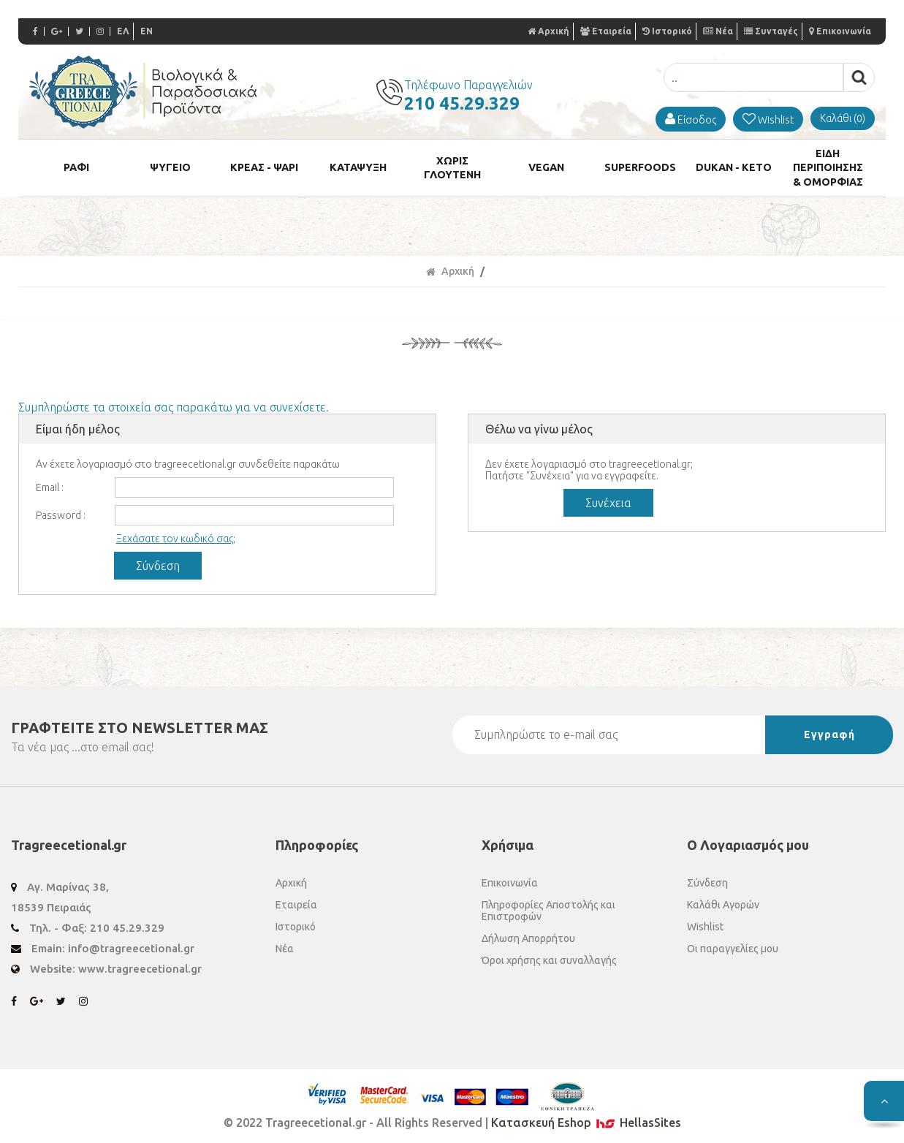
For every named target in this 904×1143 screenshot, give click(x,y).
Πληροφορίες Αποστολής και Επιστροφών (548, 904)
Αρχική (548, 31)
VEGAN (546, 165)
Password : (61, 509)
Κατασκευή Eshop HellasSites (586, 1116)
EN (146, 31)
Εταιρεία (605, 31)
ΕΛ (123, 31)
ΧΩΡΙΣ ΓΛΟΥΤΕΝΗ (452, 164)
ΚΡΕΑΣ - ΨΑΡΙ (263, 165)
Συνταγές (771, 31)
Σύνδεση (707, 877)
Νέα (718, 31)
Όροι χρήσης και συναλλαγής (549, 954)
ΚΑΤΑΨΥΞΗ (357, 165)
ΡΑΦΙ (76, 165)
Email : (50, 481)
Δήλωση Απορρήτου (528, 932)
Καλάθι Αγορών (723, 899)
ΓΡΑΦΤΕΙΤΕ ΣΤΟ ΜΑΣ (139, 721)
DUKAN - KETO (734, 165)
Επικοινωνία (840, 31)
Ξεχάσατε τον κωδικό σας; (175, 533)
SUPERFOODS (640, 165)
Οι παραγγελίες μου (732, 943)
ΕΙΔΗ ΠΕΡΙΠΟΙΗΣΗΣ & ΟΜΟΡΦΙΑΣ (828, 164)
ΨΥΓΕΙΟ (170, 165)
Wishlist (705, 921)
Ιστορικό (667, 31)
